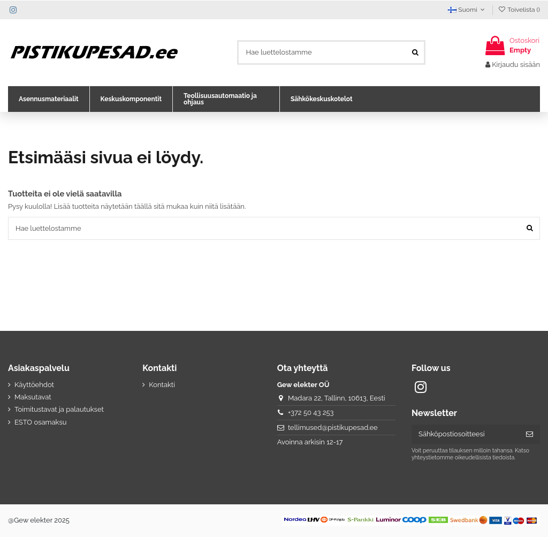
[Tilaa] (529, 434)
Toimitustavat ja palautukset (59, 409)
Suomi (467, 9)
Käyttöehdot (34, 385)
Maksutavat (32, 397)
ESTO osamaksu (40, 422)
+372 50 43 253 (311, 413)
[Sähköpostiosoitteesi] (465, 434)
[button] (48, 99)
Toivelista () (519, 9)
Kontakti (162, 385)
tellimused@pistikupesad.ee (333, 427)
